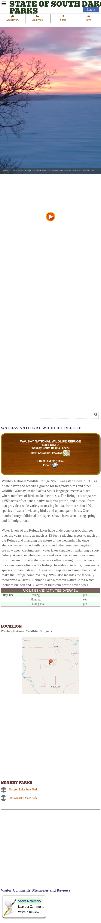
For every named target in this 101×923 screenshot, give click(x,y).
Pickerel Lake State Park (23, 789)
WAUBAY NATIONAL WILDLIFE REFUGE (50, 441)
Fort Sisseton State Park (23, 797)
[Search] (67, 414)
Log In (91, 9)
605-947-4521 (55, 460)
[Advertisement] (33, 858)
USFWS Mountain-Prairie (45, 170)
